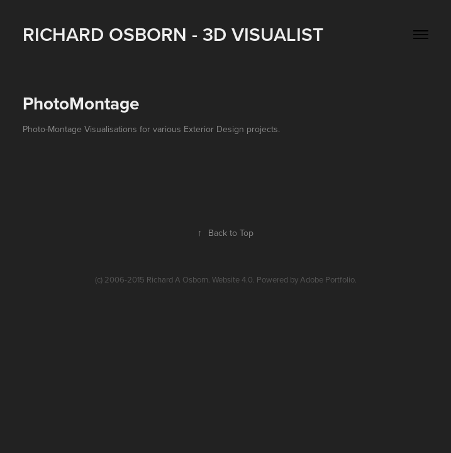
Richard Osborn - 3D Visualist (173, 34)
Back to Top (225, 232)
